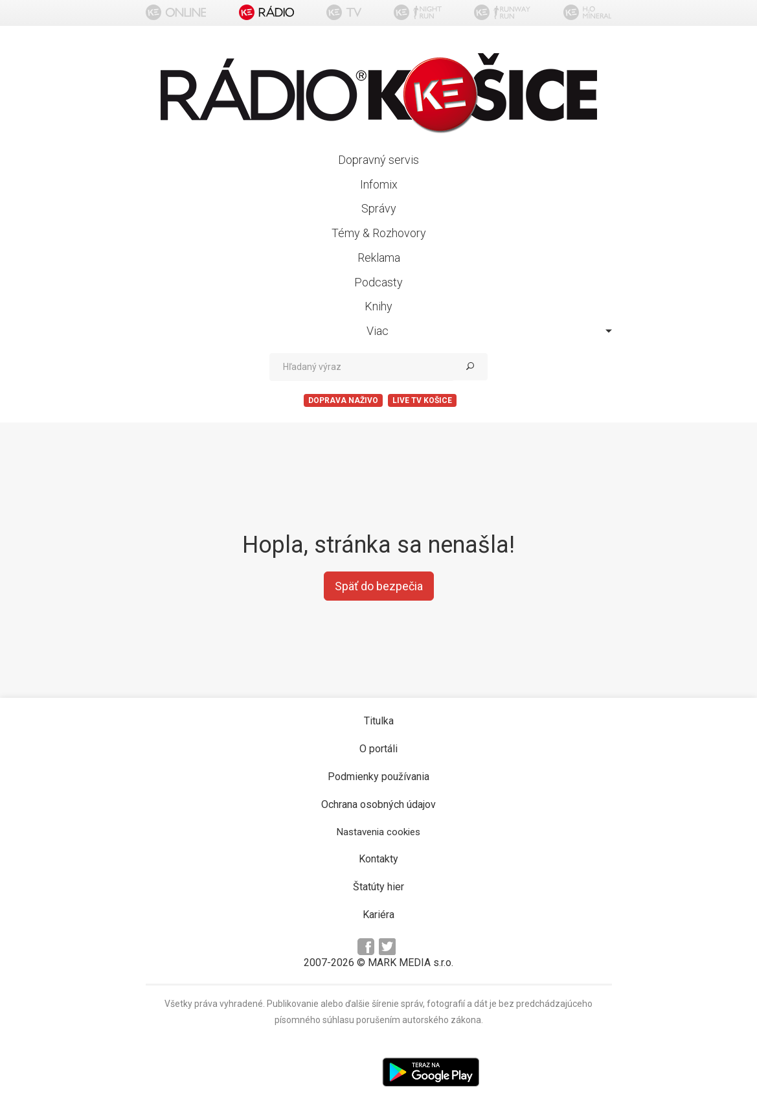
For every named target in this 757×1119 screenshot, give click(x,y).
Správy (378, 208)
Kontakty (378, 859)
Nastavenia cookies (378, 832)
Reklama (378, 257)
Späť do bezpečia (379, 586)
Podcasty (378, 282)
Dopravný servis (378, 160)
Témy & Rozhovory (379, 233)
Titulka (379, 721)
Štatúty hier (378, 887)
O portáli (378, 749)
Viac (489, 331)
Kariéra (378, 914)
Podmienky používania (378, 776)
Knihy (378, 306)
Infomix (379, 184)
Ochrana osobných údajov (378, 804)
